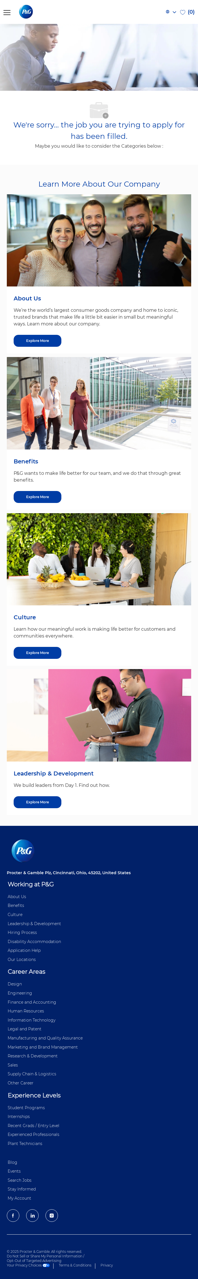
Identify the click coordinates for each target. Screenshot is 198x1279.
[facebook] (13, 1215)
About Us (17, 896)
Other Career (21, 1083)
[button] (171, 12)
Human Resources (26, 1011)
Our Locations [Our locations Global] (22, 959)
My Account (19, 1198)
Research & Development (33, 1056)
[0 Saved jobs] (187, 12)
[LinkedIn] (32, 1215)
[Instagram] (51, 1215)
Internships (19, 1116)
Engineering (20, 993)
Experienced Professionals (33, 1134)
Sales (13, 1065)
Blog (12, 1162)
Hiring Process (22, 932)
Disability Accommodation (34, 941)
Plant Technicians (25, 1143)
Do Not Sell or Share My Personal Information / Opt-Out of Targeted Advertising (45, 1258)
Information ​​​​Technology (31, 1020)
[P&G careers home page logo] (35, 11)
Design (15, 984)
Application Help (24, 950)
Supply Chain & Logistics (32, 1073)
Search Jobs (20, 1180)
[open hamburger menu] (7, 11)
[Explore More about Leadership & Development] (37, 802)
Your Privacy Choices (28, 1265)
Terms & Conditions (75, 1265)
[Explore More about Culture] (37, 653)
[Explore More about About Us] (37, 341)
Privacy (107, 1265)
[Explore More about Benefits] (37, 497)
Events (14, 1171)
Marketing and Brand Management (43, 1047)
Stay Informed (22, 1189)
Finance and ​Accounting (32, 1002)
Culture (15, 914)
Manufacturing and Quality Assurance (45, 1038)
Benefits (16, 905)
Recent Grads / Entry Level (33, 1125)
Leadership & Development (34, 923)
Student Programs (26, 1107)
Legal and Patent (24, 1029)
